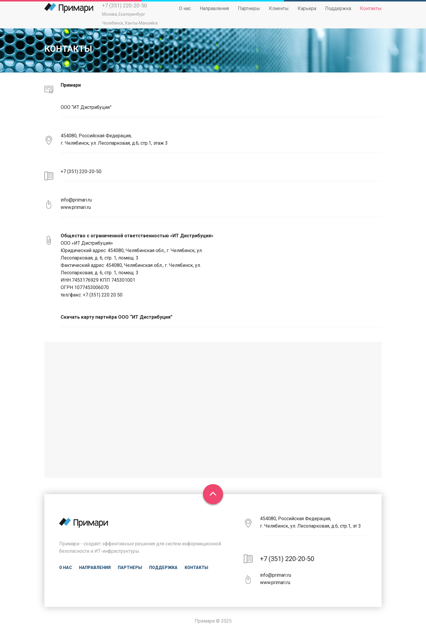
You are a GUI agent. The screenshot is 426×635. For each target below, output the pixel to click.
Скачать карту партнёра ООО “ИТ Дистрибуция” (116, 317)
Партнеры (249, 14)
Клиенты (279, 14)
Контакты (371, 14)
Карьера (307, 14)
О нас (185, 14)
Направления (214, 14)
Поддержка (338, 14)
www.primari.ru (76, 207)
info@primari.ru (76, 200)
